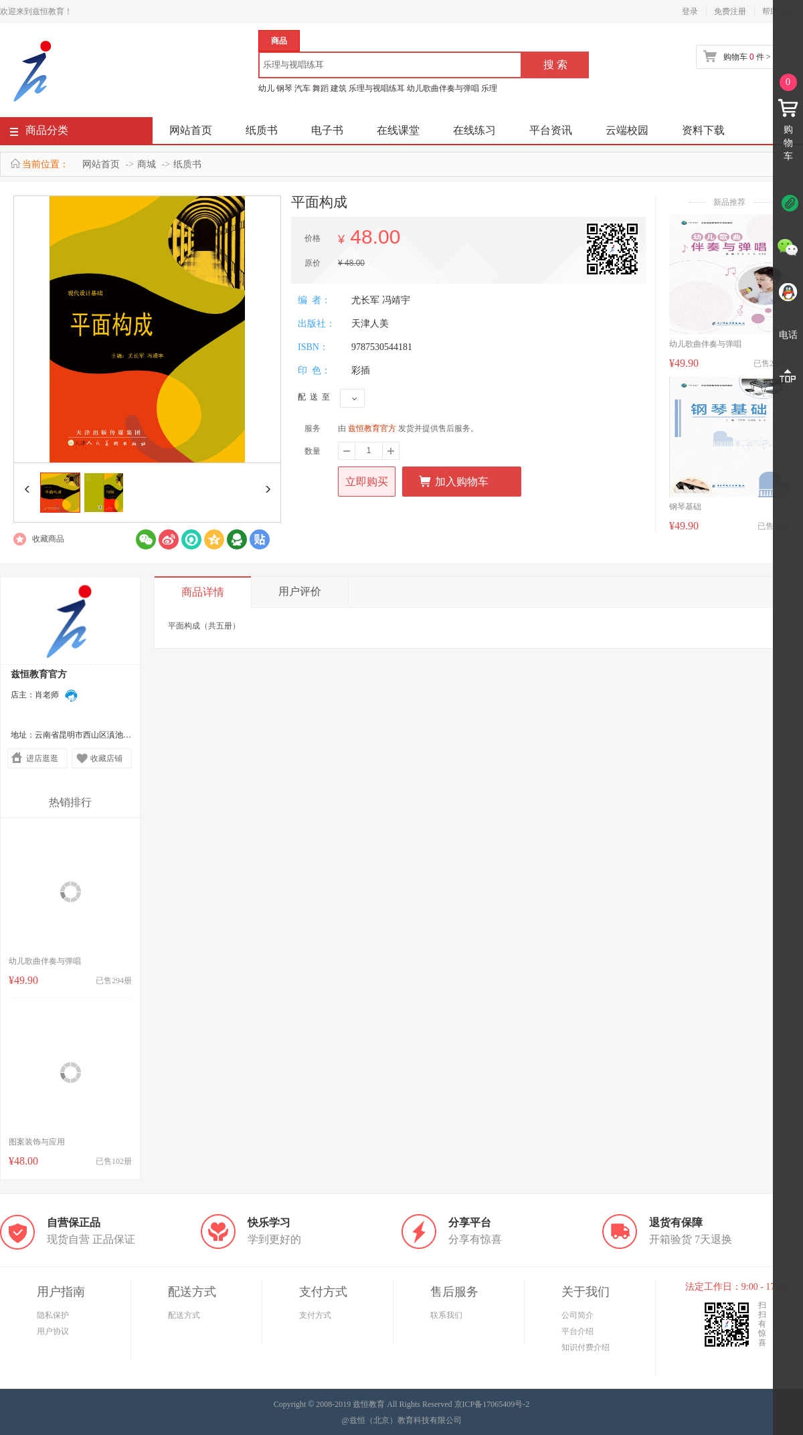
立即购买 (366, 481)
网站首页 (190, 130)
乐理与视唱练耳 (377, 88)
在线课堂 (398, 130)
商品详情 (202, 592)
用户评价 (299, 591)
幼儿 (266, 88)
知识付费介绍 (585, 1347)
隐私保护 (53, 1315)
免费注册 (730, 11)
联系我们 (446, 1315)
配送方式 (184, 1315)
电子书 (327, 130)
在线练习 (474, 130)
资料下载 (703, 130)
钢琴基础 (685, 506)
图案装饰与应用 (37, 1142)
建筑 (339, 88)
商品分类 (39, 132)
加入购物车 (453, 481)
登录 (690, 11)
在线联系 (71, 696)
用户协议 (53, 1331)
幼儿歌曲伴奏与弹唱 (443, 88)
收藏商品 (48, 538)
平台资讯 (550, 130)
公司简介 (577, 1315)
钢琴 (284, 88)
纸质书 (262, 130)
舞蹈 (321, 88)
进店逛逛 (42, 758)
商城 (146, 164)
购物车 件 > (746, 57)
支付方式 (315, 1315)
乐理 (489, 88)
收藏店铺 (106, 758)
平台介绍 (577, 1331)
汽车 (302, 88)
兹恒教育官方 (372, 428)
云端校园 (627, 130)
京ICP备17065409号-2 (492, 1404)
